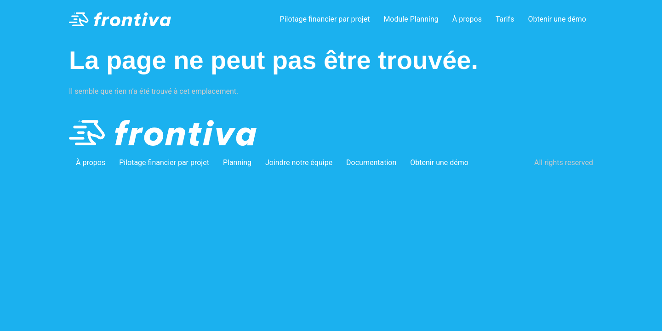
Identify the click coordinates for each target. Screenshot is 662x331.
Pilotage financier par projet (325, 19)
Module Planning (410, 19)
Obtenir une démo (557, 19)
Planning (237, 162)
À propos (467, 19)
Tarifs (505, 19)
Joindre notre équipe (298, 162)
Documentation (371, 162)
